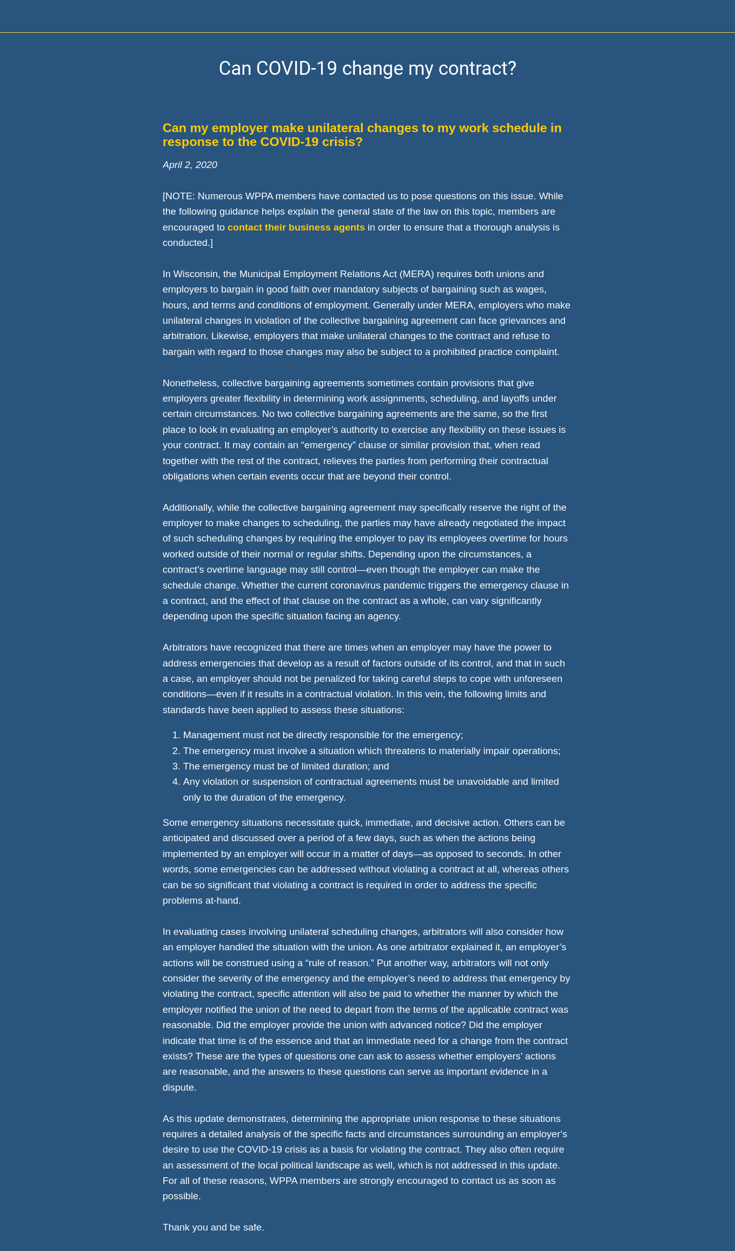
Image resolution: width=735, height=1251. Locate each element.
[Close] (16, 16)
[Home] (708, 16)
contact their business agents (296, 227)
